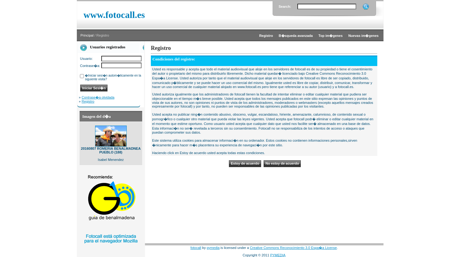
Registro (88, 101)
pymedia (213, 248)
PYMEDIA (278, 255)
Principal (87, 35)
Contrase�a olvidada (98, 97)
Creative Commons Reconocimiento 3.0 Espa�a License (293, 248)
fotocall (196, 248)
